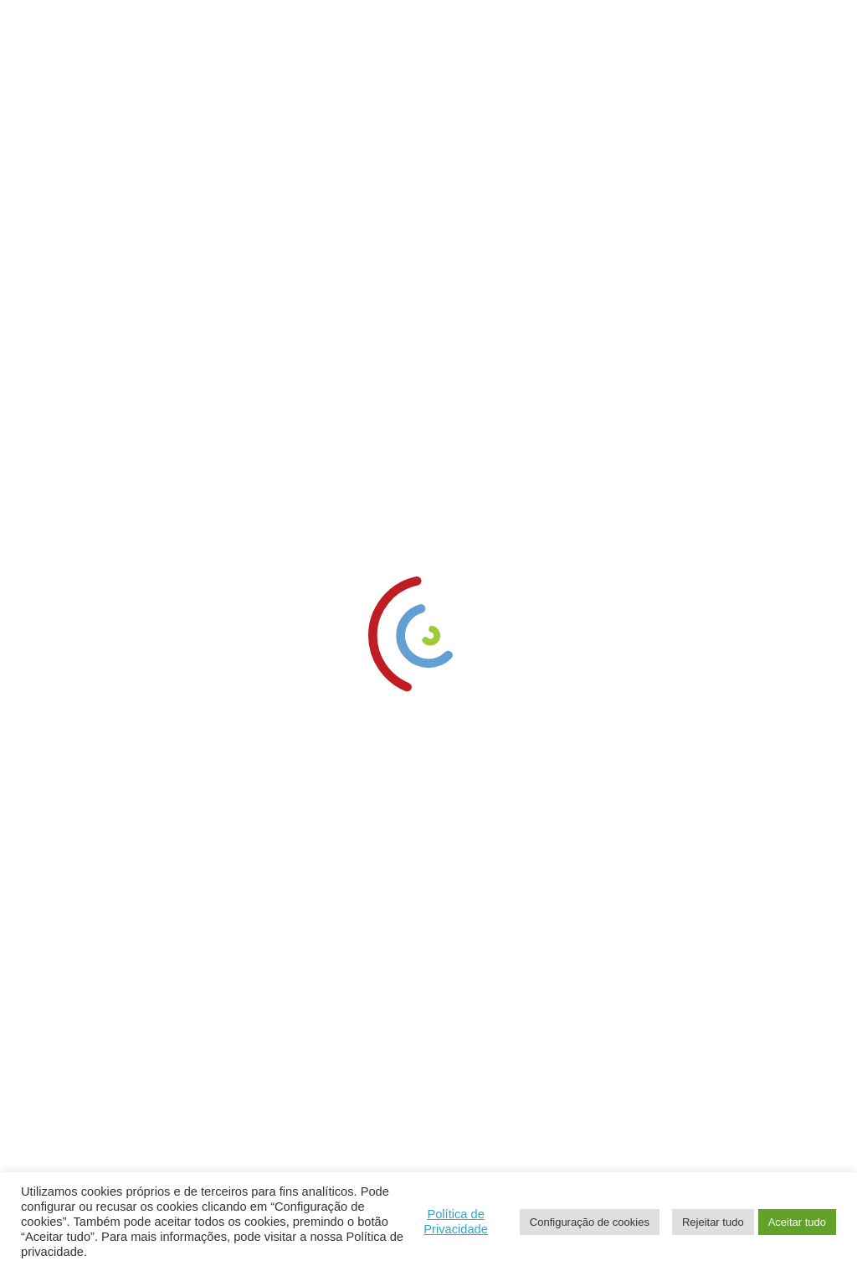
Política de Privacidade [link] (455, 1221)
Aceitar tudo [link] (797, 1222)
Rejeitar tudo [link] (713, 1222)
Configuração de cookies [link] (589, 1222)
